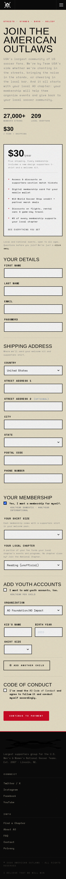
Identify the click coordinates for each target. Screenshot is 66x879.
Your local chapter (19, 545)
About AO (10, 829)
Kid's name (12, 624)
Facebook (10, 796)
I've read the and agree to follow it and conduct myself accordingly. (35, 694)
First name (12, 265)
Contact (9, 842)
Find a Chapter (14, 823)
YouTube (9, 802)
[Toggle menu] (61, 5)
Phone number (14, 470)
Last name (12, 283)
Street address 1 (17, 381)
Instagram (10, 789)
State (8, 435)
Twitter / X (12, 783)
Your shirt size (17, 518)
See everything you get (24, 229)
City (7, 416)
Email (8, 301)
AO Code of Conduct (42, 690)
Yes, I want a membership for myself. (36, 507)
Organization (14, 602)
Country (10, 362)
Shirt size (12, 641)
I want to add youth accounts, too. (34, 592)
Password (11, 319)
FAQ (6, 835)
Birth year (43, 624)
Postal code (13, 452)
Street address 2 (26, 399)
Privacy (9, 848)
